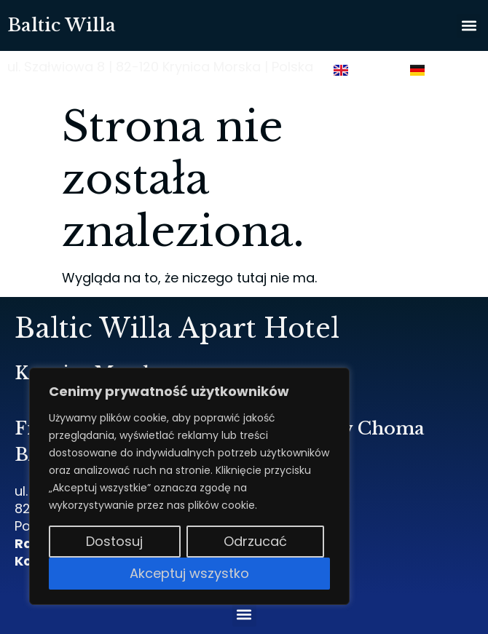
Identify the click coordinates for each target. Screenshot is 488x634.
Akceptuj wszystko (189, 573)
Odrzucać (255, 541)
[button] (469, 26)
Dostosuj (114, 541)
